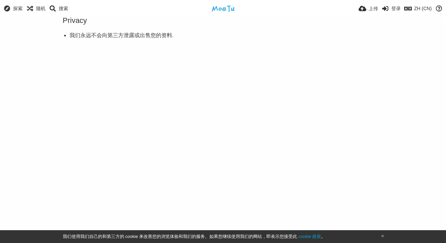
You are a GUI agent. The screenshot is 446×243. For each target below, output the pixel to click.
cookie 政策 (309, 236)
